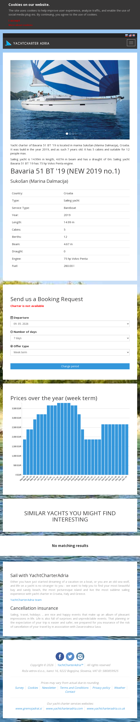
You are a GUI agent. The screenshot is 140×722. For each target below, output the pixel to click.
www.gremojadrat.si (28, 708)
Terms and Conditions (74, 687)
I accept (14, 20)
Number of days (23, 332)
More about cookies (21, 25)
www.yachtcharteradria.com (64, 708)
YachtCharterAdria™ (70, 665)
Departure (19, 317)
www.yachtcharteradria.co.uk (106, 708)
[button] (19, 99)
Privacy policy (101, 687)
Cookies (33, 687)
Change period (70, 366)
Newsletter (49, 687)
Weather (119, 687)
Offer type (19, 346)
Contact (70, 691)
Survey (19, 687)
